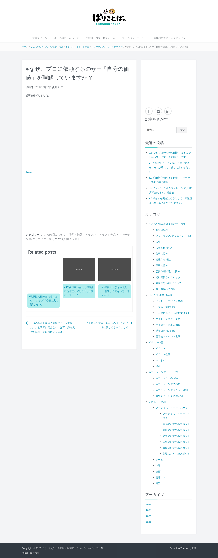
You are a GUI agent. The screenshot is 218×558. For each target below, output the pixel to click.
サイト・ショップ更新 (168, 318)
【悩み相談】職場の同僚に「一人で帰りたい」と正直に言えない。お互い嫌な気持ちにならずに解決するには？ (52, 327)
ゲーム (159, 459)
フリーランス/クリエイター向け (107, 46)
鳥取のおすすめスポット (176, 453)
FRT (194, 548)
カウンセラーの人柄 (167, 378)
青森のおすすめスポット (176, 447)
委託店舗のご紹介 (165, 330)
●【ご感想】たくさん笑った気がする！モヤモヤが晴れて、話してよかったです (170, 167)
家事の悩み (162, 265)
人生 (158, 241)
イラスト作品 (82, 46)
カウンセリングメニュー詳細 (172, 390)
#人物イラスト (70, 239)
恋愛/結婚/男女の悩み (168, 271)
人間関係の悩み (164, 247)
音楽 (158, 483)
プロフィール (39, 38)
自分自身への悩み (165, 289)
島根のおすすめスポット (176, 435)
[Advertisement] (79, 208)
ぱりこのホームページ (66, 38)
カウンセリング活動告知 (169, 395)
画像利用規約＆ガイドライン (170, 38)
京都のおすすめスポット (176, 424)
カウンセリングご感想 (168, 384)
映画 (158, 471)
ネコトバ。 (162, 360)
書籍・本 (161, 477)
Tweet (29, 172)
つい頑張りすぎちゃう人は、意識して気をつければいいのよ (114, 291)
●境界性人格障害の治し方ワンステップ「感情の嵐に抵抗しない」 (43, 300)
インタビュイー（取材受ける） (173, 312)
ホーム (25, 46)
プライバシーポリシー (134, 38)
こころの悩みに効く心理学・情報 (47, 46)
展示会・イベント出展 (168, 336)
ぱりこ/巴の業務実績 (160, 295)
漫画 (158, 366)
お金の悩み (162, 229)
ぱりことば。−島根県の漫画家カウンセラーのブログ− (70, 548)
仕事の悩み (162, 253)
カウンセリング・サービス (163, 372)
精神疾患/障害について (169, 283)
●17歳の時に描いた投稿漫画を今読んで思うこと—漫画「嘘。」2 (78, 291)
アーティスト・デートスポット (173, 407)
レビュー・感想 (157, 401)
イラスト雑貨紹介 (165, 306)
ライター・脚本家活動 (168, 324)
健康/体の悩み (164, 259)
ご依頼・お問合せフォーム (100, 38)
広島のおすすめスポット (176, 441)
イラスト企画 (163, 354)
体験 (158, 465)
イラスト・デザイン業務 (169, 301)
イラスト (69, 46)
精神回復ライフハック (168, 277)
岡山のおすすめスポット (176, 430)
